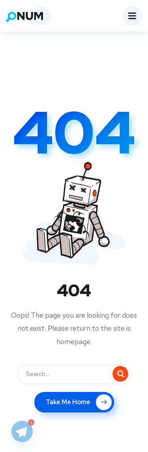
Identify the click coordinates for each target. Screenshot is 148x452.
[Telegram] (22, 431)
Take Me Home (79, 402)
